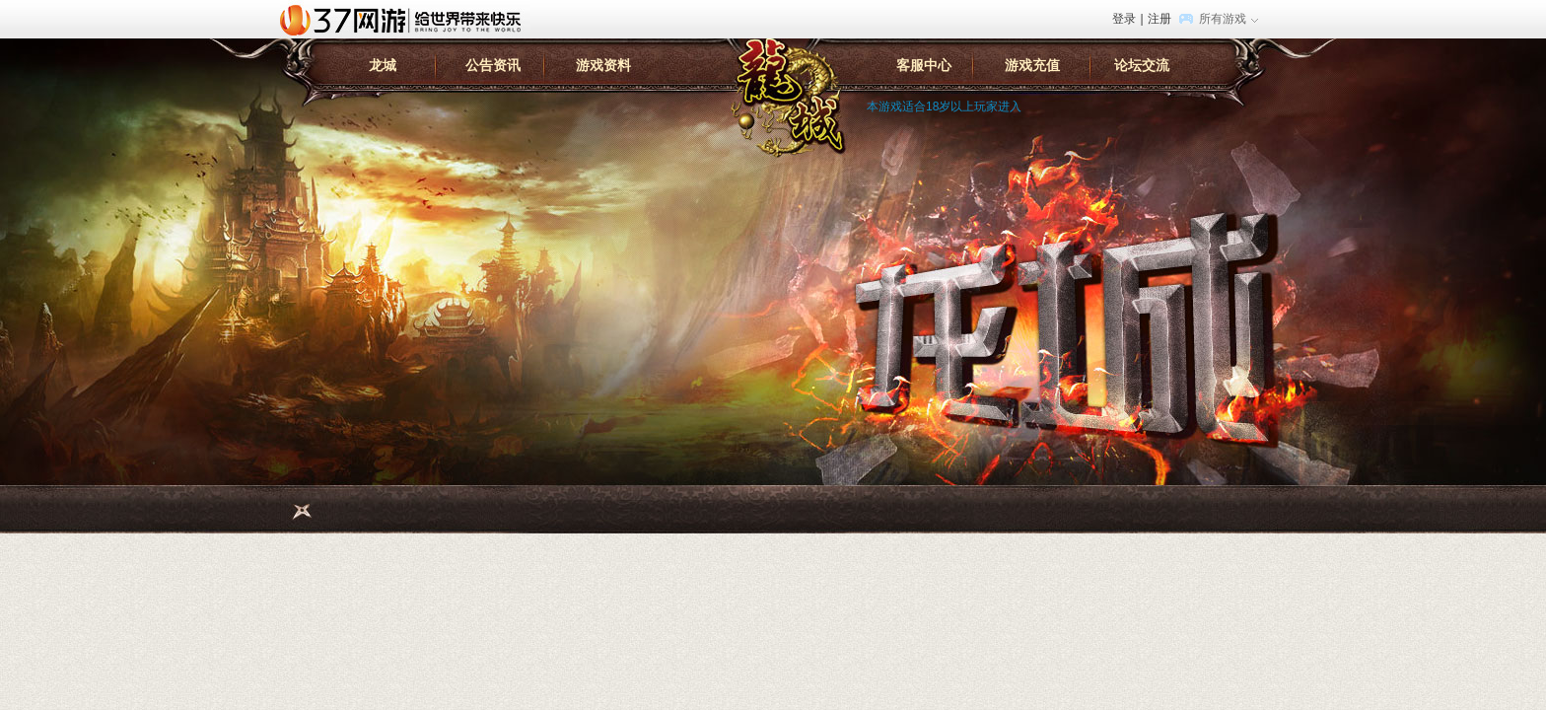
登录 (1124, 19)
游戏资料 (603, 65)
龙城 (382, 65)
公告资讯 (493, 65)
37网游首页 (405, 18)
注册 (1159, 19)
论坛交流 (1141, 65)
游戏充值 (1032, 65)
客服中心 (923, 65)
